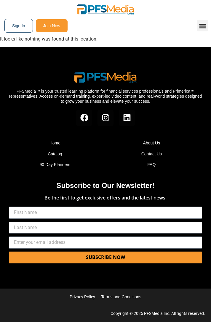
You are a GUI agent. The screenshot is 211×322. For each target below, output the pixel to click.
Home (54, 143)
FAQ (151, 164)
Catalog (55, 154)
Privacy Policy (82, 296)
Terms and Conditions (121, 296)
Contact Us (151, 154)
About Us (151, 143)
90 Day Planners (55, 164)
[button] (202, 25)
